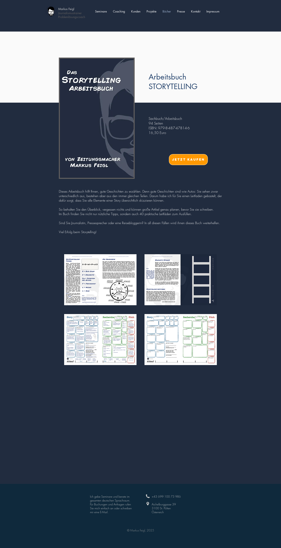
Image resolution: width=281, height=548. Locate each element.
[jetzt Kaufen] (188, 159)
